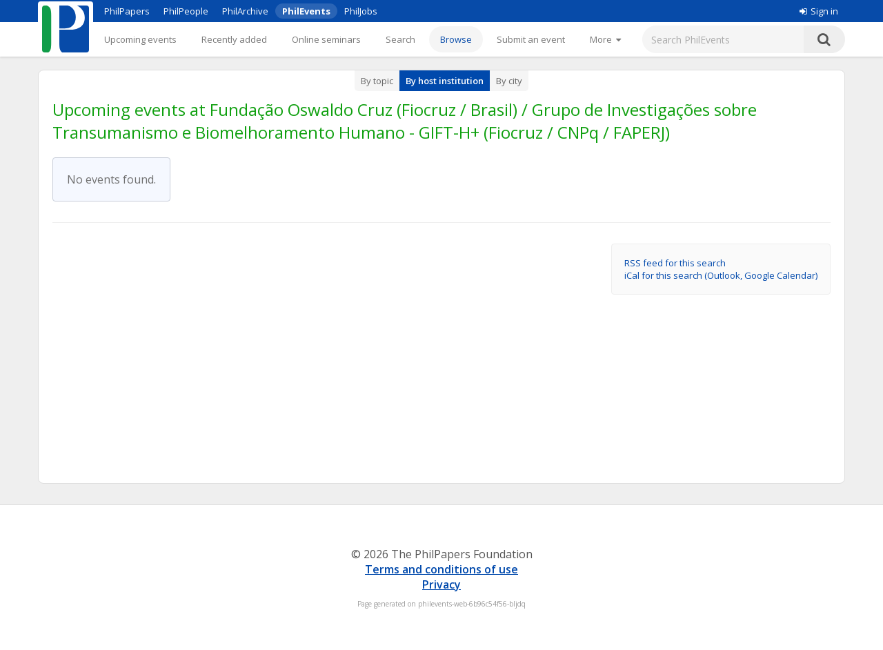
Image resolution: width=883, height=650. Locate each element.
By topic (377, 81)
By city (509, 81)
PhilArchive (245, 11)
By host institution (445, 81)
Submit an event (531, 39)
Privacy (441, 584)
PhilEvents (306, 11)
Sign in (819, 11)
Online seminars (326, 39)
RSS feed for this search (675, 263)
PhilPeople (185, 11)
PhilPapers (127, 11)
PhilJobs (360, 11)
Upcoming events (140, 39)
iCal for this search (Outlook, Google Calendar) (720, 275)
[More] (605, 39)
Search (400, 39)
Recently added (234, 39)
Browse (456, 39)
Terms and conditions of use (441, 569)
